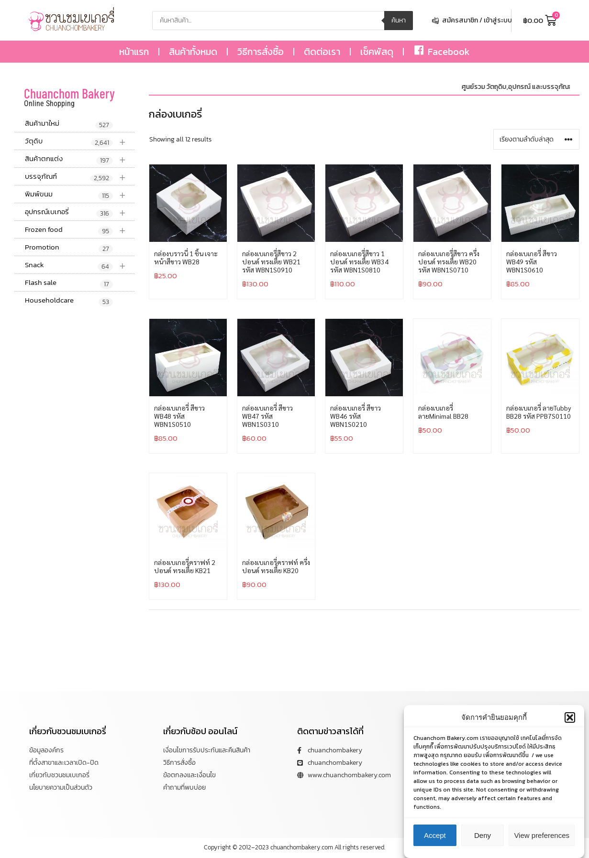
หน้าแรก (134, 51)
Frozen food (79, 230)
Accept (435, 835)
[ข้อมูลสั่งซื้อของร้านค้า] (536, 139)
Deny (482, 835)
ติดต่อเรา (322, 51)
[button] (570, 717)
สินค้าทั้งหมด (193, 51)
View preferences (541, 835)
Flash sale (69, 283)
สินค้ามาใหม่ (69, 124)
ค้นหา (398, 20)
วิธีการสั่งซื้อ (260, 51)
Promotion (69, 247)
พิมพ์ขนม (79, 194)
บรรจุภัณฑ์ (79, 176)
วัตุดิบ (79, 141)
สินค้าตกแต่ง (79, 159)
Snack (79, 265)
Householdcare (69, 300)
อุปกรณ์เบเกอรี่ (79, 212)
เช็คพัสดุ (376, 51)
